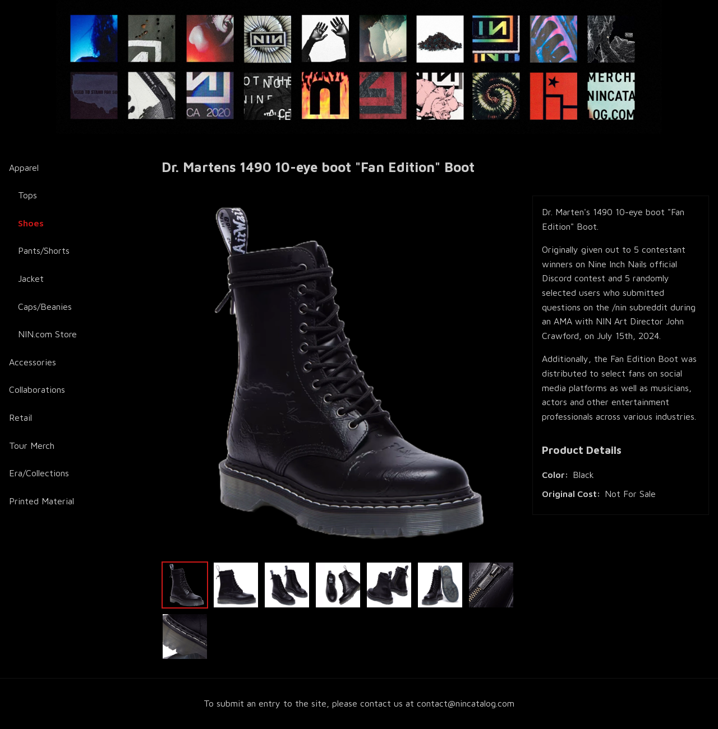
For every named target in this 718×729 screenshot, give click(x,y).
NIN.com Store (47, 334)
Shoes (31, 223)
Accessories (32, 362)
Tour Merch (31, 445)
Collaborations (37, 389)
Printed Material (41, 501)
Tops (27, 195)
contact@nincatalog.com (465, 703)
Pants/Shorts (44, 250)
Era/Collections (39, 473)
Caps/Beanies (45, 306)
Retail (20, 417)
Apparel (24, 167)
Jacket (31, 278)
